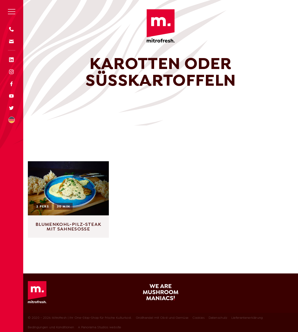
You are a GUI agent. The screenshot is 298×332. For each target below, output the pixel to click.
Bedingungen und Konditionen (51, 327)
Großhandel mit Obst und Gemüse (162, 318)
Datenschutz (218, 318)
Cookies (198, 318)
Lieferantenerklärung (247, 318)
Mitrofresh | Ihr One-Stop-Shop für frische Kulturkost (161, 26)
